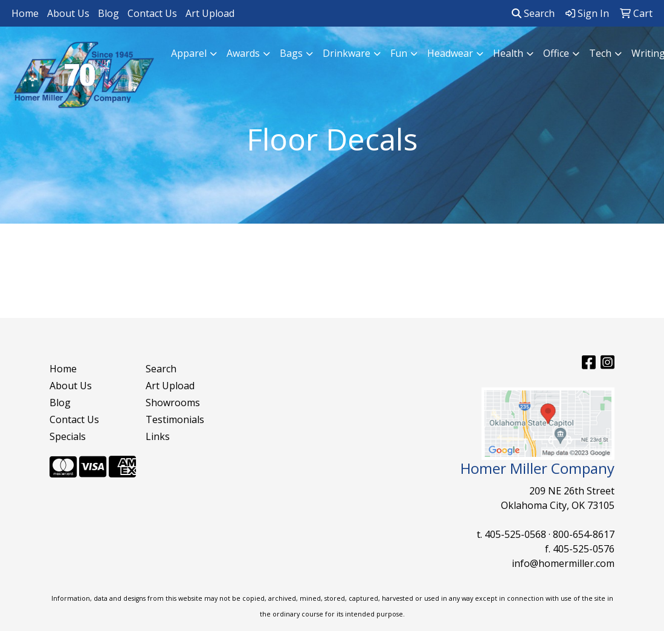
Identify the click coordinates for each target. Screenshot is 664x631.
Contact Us (152, 13)
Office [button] (556, 53)
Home (25, 13)
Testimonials (175, 419)
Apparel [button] (189, 53)
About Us (68, 13)
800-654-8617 (583, 534)
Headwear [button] (450, 53)
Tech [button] (600, 53)
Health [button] (508, 53)
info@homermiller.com (563, 563)
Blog (108, 13)
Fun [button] (398, 53)
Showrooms (173, 402)
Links (158, 436)
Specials (68, 436)
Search (533, 13)
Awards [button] (243, 53)
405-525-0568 (515, 534)
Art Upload (209, 13)
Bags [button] (291, 53)
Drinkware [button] (346, 53)
